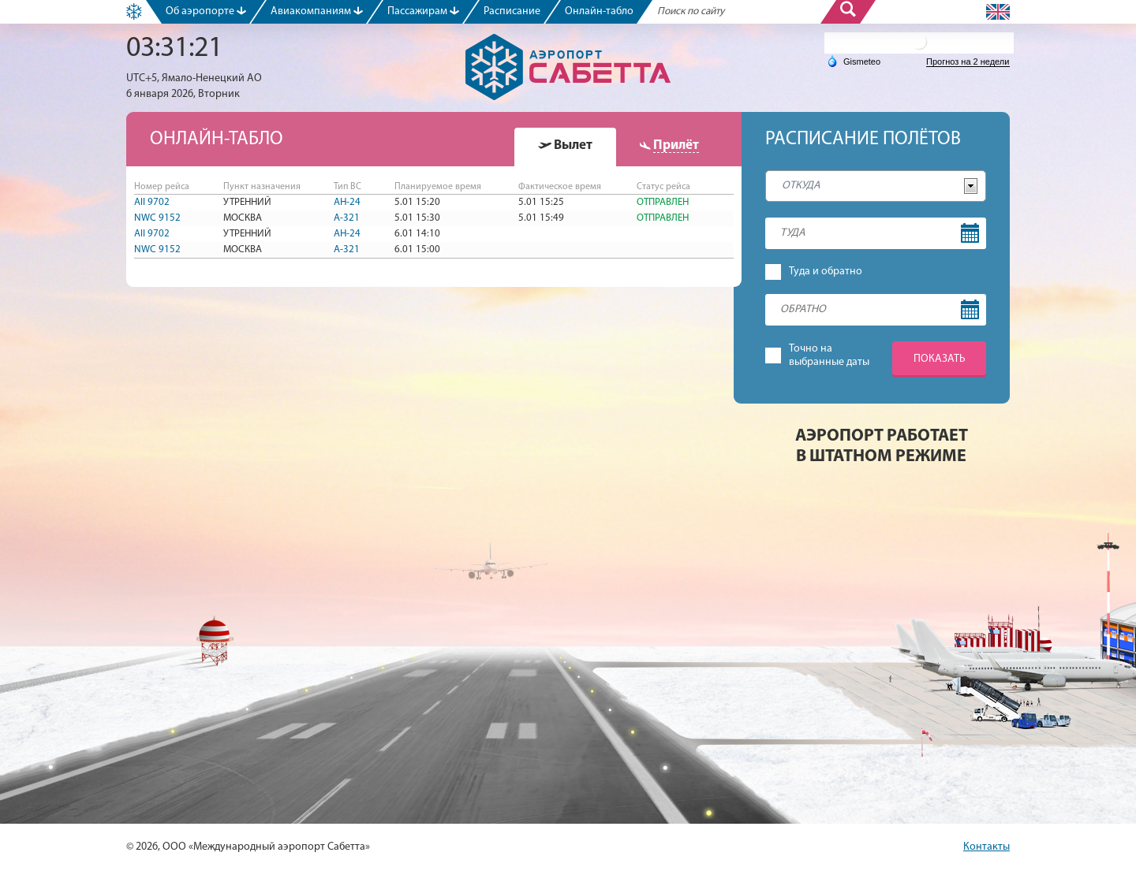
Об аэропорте (206, 11)
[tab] (565, 147)
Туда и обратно (825, 271)
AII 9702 (152, 202)
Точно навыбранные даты (829, 355)
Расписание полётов (863, 139)
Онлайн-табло (599, 11)
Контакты (986, 847)
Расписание (512, 11)
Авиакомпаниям (317, 11)
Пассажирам (423, 11)
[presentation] (565, 145)
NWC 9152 (157, 218)
